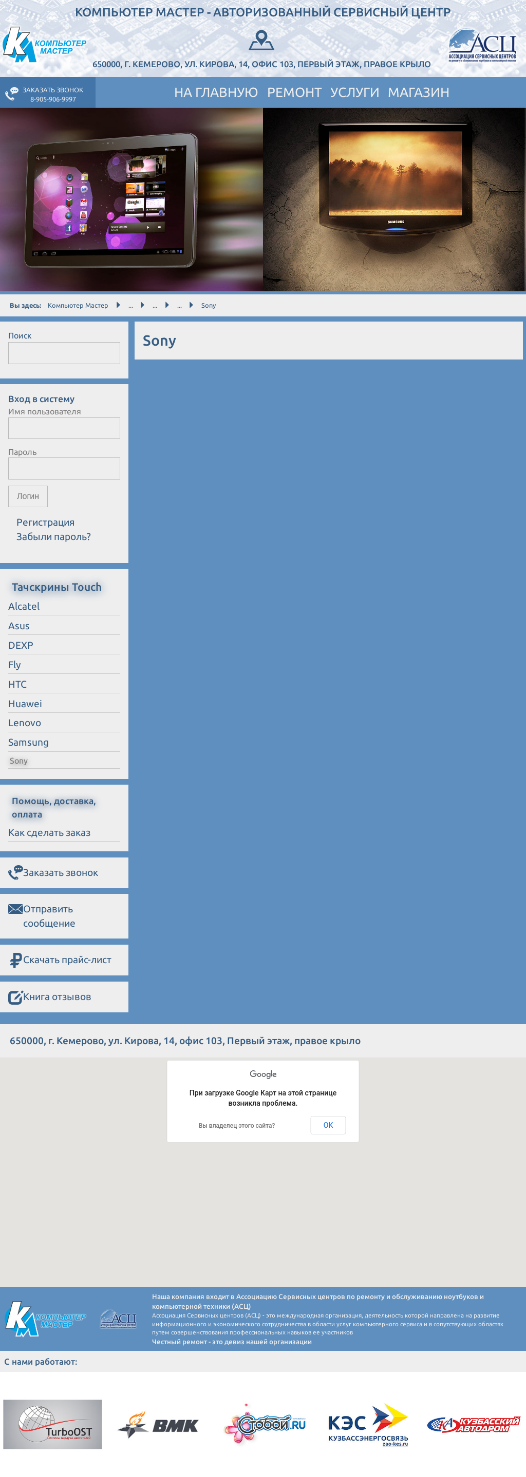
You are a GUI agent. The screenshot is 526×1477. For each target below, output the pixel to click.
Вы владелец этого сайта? (237, 1125)
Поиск (20, 335)
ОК (328, 1125)
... (130, 305)
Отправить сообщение (42, 915)
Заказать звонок (53, 873)
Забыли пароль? (53, 536)
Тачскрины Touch (57, 587)
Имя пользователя (44, 411)
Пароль (22, 451)
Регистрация (45, 522)
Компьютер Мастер (78, 305)
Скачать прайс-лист (59, 960)
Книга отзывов (49, 997)
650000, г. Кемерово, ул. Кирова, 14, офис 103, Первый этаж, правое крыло (262, 48)
